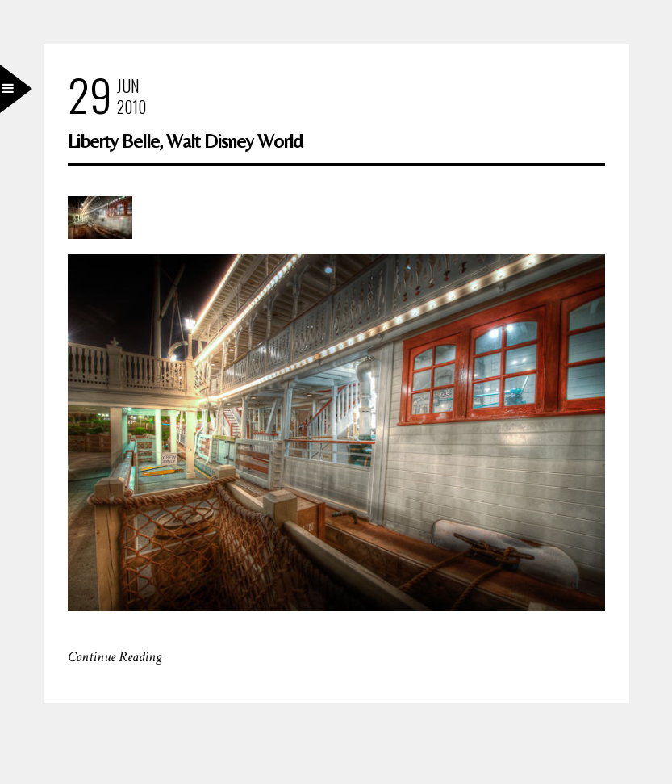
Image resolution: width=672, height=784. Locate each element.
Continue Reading (115, 657)
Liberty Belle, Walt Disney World (185, 141)
